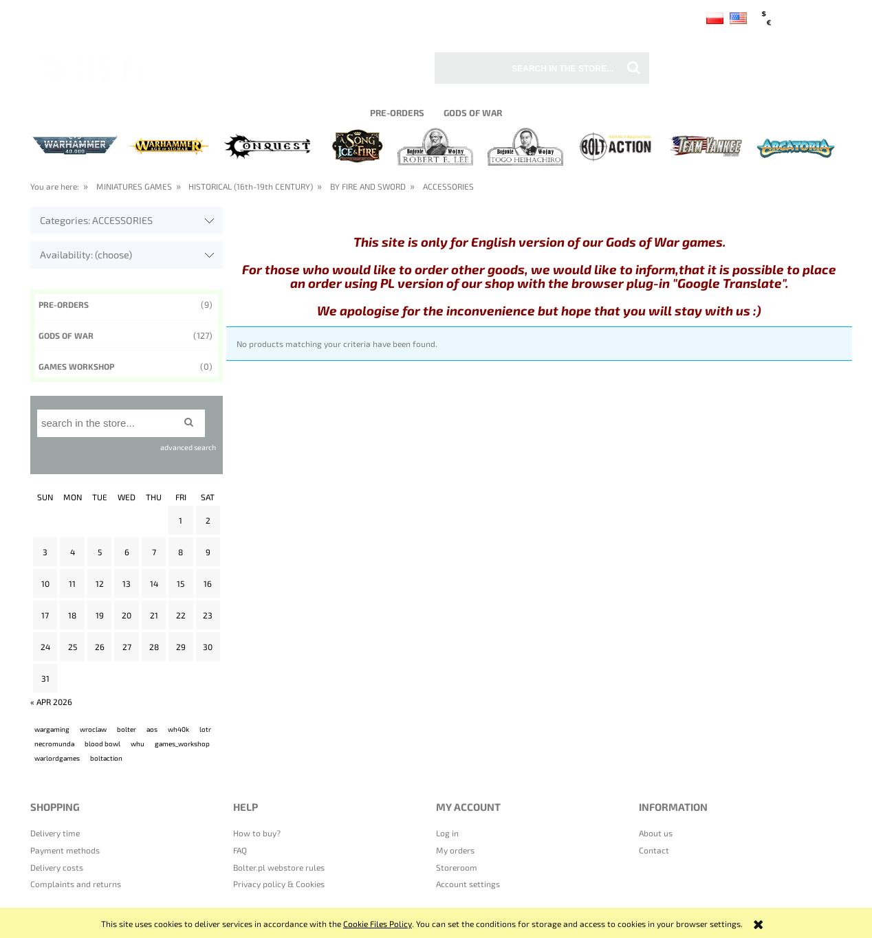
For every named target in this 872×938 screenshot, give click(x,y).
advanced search (188, 447)
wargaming (51, 729)
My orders (455, 850)
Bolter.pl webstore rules (279, 867)
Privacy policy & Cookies (279, 884)
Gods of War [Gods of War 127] (66, 335)
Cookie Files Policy (377, 923)
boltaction (106, 758)
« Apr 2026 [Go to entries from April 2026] (51, 701)
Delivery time (55, 833)
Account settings (468, 884)
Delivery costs (56, 867)
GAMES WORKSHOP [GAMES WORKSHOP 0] (76, 366)
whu (137, 743)
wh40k (178, 729)
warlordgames (57, 758)
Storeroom (456, 867)
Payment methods (65, 850)
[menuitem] (397, 112)
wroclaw (93, 729)
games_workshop (182, 743)
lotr (205, 729)
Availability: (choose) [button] (86, 254)
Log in (447, 833)
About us (656, 833)
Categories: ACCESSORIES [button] (96, 220)
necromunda (54, 743)
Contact (654, 850)
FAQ (240, 850)
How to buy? (257, 833)
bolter (126, 729)
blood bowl (102, 743)
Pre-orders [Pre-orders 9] (64, 304)
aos (151, 729)
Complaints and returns (75, 884)
